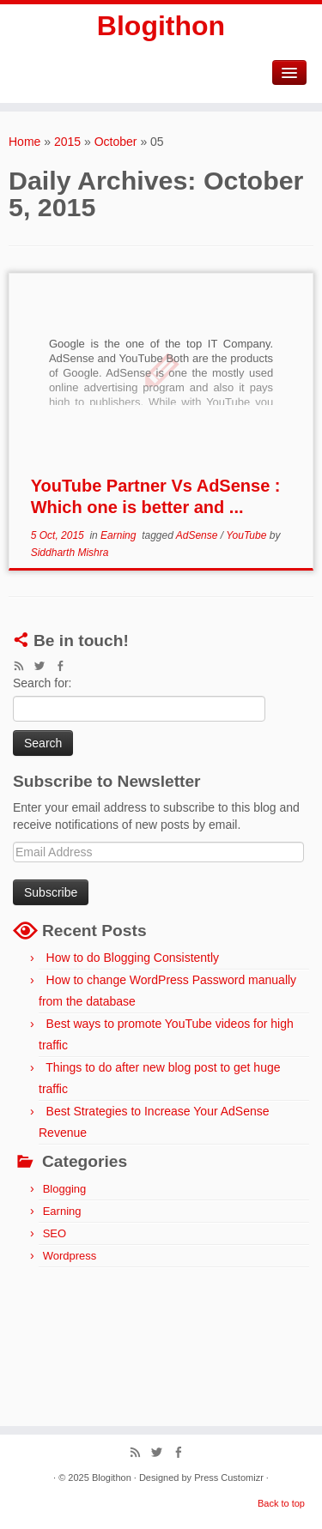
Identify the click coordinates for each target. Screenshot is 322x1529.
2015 (67, 141)
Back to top (281, 1503)
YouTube (247, 535)
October (115, 141)
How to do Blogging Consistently (133, 957)
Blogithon (161, 26)
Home (24, 141)
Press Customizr (229, 1477)
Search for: (42, 683)
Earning (119, 535)
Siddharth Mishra (70, 553)
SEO (54, 1233)
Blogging (65, 1188)
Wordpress (70, 1255)
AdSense (198, 535)
